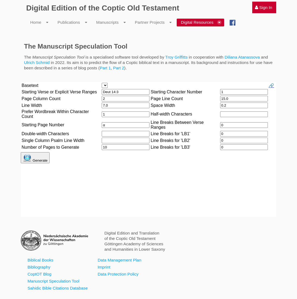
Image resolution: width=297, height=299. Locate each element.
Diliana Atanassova (242, 57)
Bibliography (39, 267)
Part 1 (105, 68)
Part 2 (118, 68)
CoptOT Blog (40, 274)
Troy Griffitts (176, 57)
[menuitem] (264, 7)
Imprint (104, 267)
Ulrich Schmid (37, 62)
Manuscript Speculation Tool (53, 281)
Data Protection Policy (118, 274)
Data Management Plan (119, 260)
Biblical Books (40, 260)
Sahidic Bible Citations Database (58, 288)
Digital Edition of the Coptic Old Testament (102, 8)
